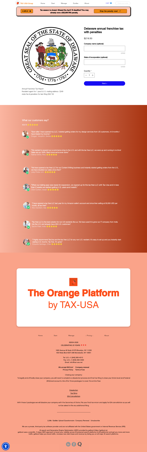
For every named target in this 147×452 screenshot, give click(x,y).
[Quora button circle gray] (79, 444)
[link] (109, 3)
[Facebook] (74, 444)
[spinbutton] (89, 75)
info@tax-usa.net (76, 362)
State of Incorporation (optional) (96, 57)
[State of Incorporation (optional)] (104, 62)
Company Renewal (83, 420)
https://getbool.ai (101, 430)
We (59, 367)
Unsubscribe (95, 420)
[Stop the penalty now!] (110, 11)
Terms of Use (80, 370)
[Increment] (92, 75)
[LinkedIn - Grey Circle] (68, 444)
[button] (55, 3)
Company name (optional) (94, 44)
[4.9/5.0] (27, 11)
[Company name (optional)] (104, 48)
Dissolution (73, 390)
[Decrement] (85, 75)
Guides (55, 420)
